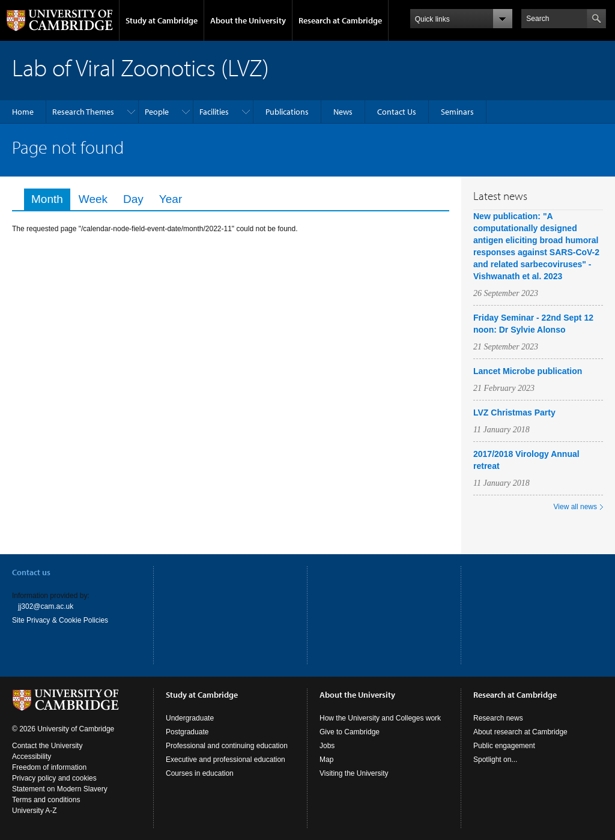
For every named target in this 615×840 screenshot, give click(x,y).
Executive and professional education (225, 759)
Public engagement (504, 746)
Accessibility (31, 756)
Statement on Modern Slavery (60, 789)
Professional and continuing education (227, 746)
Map (326, 759)
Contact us (31, 572)
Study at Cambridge (162, 20)
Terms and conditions (46, 800)
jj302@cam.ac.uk (45, 606)
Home (23, 111)
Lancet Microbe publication (527, 371)
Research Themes (83, 111)
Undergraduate (190, 718)
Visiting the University (354, 773)
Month (50, 199)
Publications (287, 111)
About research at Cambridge (520, 732)
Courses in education (200, 773)
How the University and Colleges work (380, 718)
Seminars (457, 111)
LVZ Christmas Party (514, 412)
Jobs (327, 746)
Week (93, 199)
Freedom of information (49, 767)
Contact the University (47, 746)
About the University (248, 20)
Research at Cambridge (340, 20)
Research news (498, 718)
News (343, 111)
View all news (575, 507)
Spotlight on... (495, 759)
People (157, 111)
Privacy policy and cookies (54, 778)
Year (170, 199)
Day (133, 199)
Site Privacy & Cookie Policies (60, 620)
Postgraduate (187, 732)
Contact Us (396, 111)
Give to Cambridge (350, 732)
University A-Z (34, 810)
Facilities (214, 111)
